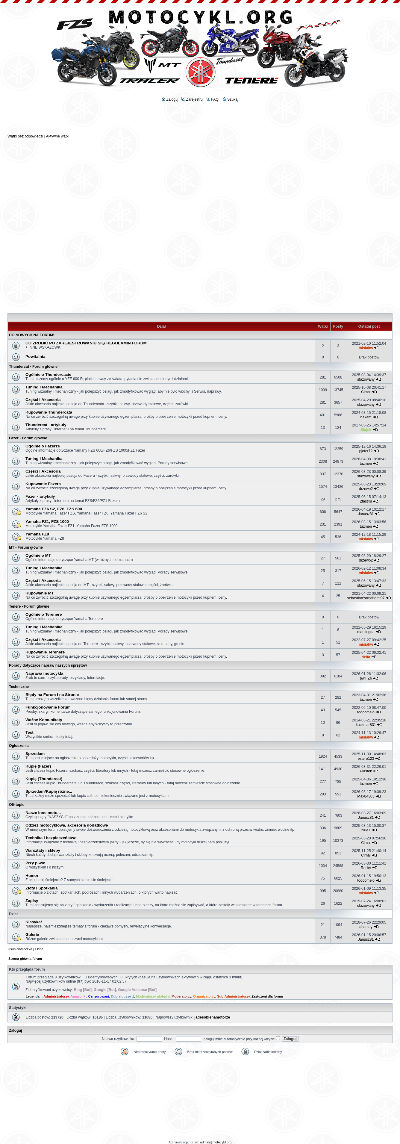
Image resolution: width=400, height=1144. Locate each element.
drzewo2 (366, 489)
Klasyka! (33, 922)
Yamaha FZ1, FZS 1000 (47, 521)
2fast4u (366, 501)
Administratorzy (56, 996)
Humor (31, 875)
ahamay (365, 927)
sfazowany (366, 379)
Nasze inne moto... (43, 812)
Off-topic (16, 805)
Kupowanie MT (39, 593)
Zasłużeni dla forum (267, 996)
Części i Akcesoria (43, 399)
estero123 (366, 758)
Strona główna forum (25, 958)
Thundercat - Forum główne (33, 366)
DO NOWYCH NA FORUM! (31, 335)
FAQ (213, 99)
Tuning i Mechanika (44, 387)
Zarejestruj (192, 99)
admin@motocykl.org (215, 1142)
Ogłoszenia (19, 746)
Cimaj (365, 392)
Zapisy (31, 900)
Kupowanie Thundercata (48, 412)
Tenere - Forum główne (29, 606)
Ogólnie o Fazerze (42, 446)
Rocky (366, 868)
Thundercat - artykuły (45, 425)
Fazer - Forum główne (28, 438)
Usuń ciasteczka (20, 949)
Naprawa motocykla (44, 673)
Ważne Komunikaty (43, 720)
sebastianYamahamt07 (366, 598)
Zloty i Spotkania (41, 888)
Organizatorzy (204, 996)
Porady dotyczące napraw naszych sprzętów (48, 665)
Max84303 (366, 796)
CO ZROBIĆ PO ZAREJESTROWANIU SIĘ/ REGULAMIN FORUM (86, 343)
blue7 (365, 830)
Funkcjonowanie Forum (48, 707)
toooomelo (366, 712)
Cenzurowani (98, 996)
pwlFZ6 (366, 678)
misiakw (366, 348)
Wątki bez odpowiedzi (25, 136)
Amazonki (78, 996)
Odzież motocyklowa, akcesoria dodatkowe (66, 825)
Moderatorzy (181, 996)
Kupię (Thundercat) (43, 779)
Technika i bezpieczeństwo (51, 838)
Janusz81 (366, 514)
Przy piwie (35, 863)
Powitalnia (35, 356)
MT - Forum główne (26, 547)
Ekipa (39, 949)
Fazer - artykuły (40, 496)
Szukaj (230, 99)
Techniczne (19, 687)
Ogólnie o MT (38, 555)
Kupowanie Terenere (45, 652)
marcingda (366, 632)
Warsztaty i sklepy (42, 850)
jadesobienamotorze (212, 1017)
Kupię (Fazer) (38, 766)
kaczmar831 (366, 725)
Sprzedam (35, 753)
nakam (366, 417)
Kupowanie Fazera (43, 484)
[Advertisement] (200, 120)
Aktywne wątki (57, 136)
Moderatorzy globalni (153, 996)
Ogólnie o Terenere (43, 614)
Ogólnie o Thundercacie (48, 374)
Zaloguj (170, 99)
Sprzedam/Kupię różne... (48, 791)
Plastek (366, 771)
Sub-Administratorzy (233, 996)
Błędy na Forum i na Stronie (52, 694)
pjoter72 (366, 451)
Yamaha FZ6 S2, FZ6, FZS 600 (53, 509)
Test (29, 732)
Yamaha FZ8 (37, 534)
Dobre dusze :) (122, 996)
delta (366, 657)
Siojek (365, 430)
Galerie (32, 934)
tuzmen (366, 463)
